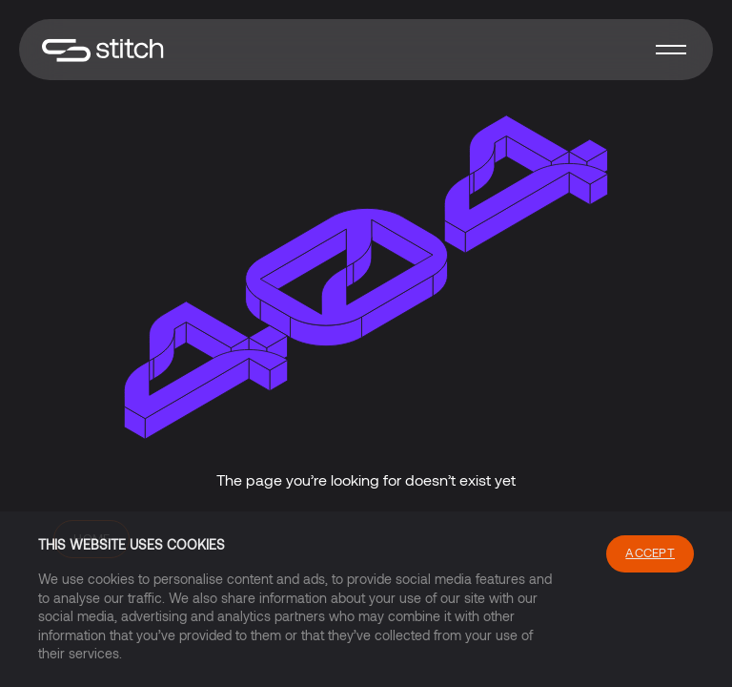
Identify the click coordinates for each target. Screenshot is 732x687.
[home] (103, 50)
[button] (671, 50)
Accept (650, 552)
